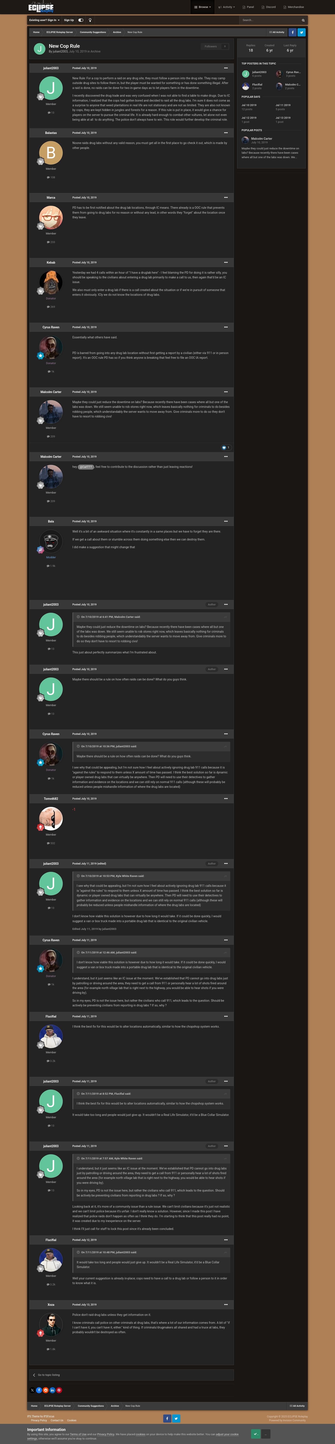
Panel (250, 7)
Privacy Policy (39, 1420)
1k (51, 371)
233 (51, 242)
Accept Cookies (260, 1434)
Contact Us (57, 1420)
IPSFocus (48, 1416)
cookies (140, 1434)
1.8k (51, 1349)
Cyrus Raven (51, 327)
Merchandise (295, 7)
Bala (51, 521)
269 (51, 306)
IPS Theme (33, 1416)
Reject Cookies (293, 1434)
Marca (51, 197)
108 (51, 177)
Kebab (51, 262)
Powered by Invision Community (287, 1420)
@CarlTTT (86, 466)
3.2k (51, 1061)
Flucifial (51, 1016)
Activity (227, 7)
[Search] (259, 20)
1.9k (51, 565)
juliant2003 (60, 51)
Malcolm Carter (50, 392)
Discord (270, 7)
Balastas (51, 133)
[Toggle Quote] (79, 616)
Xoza (51, 1304)
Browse (203, 7)
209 (51, 436)
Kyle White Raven (127, 876)
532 (51, 843)
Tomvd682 (51, 798)
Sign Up (69, 20)
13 (51, 112)
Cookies (71, 1420)
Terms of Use (78, 1434)
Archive (95, 51)
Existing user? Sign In (44, 20)
